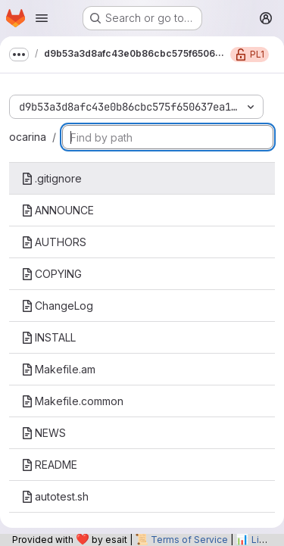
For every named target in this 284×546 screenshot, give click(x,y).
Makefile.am (58, 369)
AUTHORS (53, 242)
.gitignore (51, 178)
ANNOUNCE (57, 210)
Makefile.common (72, 401)
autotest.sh (55, 496)
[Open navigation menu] (42, 18)
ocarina (27, 136)
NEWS (43, 432)
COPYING (51, 273)
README (49, 464)
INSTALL (48, 337)
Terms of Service (189, 539)
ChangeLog (57, 305)
